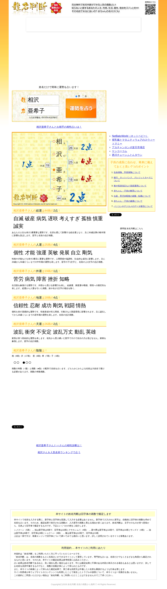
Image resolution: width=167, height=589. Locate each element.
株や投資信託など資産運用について (130, 186)
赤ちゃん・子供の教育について (128, 191)
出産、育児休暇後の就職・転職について (132, 196)
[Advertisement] (83, 24)
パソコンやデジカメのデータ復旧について (133, 206)
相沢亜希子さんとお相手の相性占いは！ (59, 127)
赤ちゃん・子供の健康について (128, 201)
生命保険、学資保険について (127, 172)
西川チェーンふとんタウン (127, 155)
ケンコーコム (119, 151)
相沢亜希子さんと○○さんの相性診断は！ (59, 445)
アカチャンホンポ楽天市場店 (128, 147)
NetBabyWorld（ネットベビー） (130, 136)
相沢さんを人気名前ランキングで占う (59, 452)
